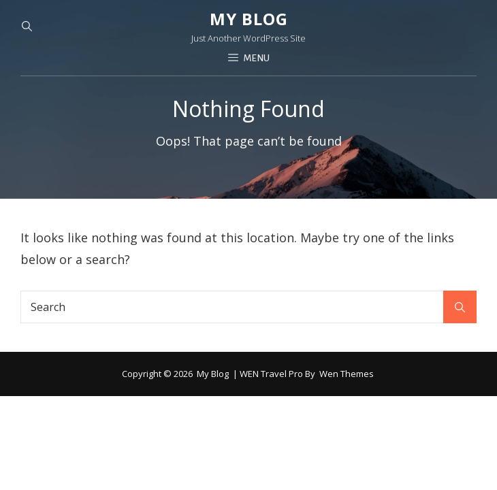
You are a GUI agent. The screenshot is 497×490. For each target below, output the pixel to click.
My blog (249, 18)
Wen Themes (346, 374)
